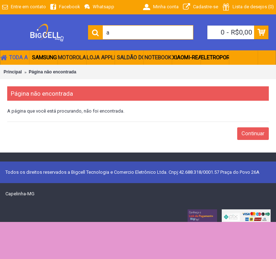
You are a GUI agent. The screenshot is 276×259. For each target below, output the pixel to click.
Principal (13, 71)
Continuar (253, 133)
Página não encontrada (52, 71)
